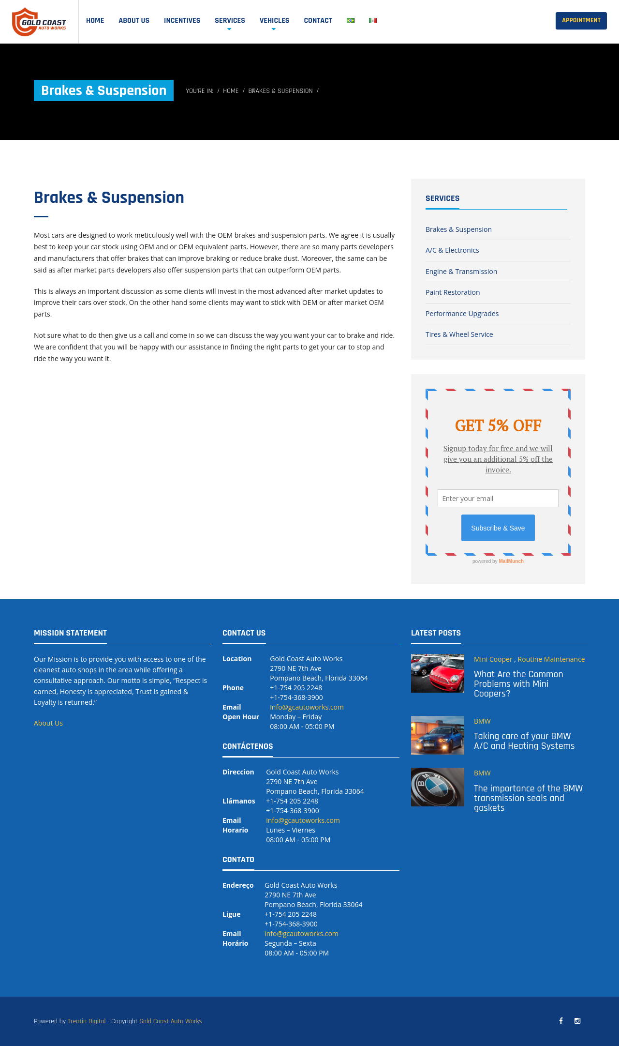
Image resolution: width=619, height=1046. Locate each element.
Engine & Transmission (461, 271)
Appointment (581, 20)
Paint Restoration (453, 292)
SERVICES (230, 20)
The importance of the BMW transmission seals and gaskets (528, 798)
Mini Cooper (493, 659)
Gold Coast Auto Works (170, 1021)
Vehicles (275, 20)
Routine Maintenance (551, 659)
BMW (482, 721)
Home (95, 20)
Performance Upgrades (462, 313)
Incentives (182, 20)
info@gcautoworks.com (307, 707)
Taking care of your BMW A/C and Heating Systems (524, 741)
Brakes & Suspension (109, 198)
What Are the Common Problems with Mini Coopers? (518, 684)
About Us (48, 723)
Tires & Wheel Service (459, 334)
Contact (318, 20)
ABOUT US (133, 20)
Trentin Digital (86, 1021)
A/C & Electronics (452, 250)
